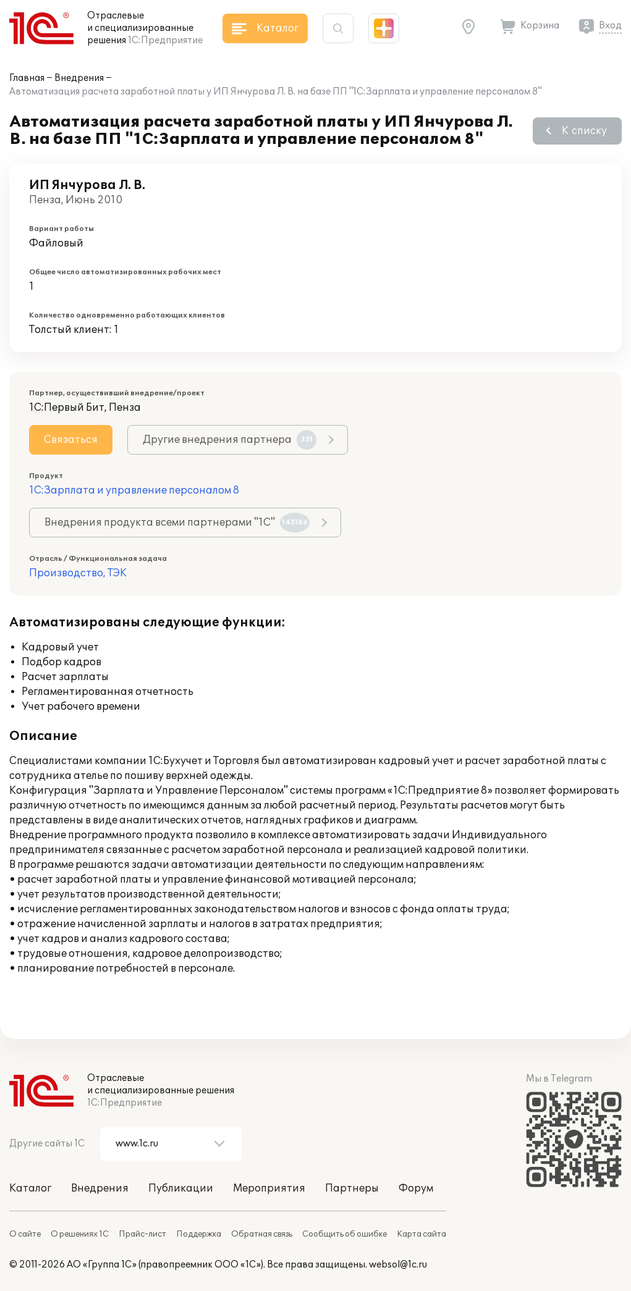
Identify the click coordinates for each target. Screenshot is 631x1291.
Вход (610, 25)
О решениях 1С (80, 1234)
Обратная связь (261, 1234)
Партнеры (352, 1188)
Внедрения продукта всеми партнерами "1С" (177, 522)
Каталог (30, 1188)
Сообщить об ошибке (344, 1234)
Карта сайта (421, 1234)
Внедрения (79, 78)
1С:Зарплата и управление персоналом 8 (134, 490)
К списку (584, 131)
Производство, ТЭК (78, 573)
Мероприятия (269, 1188)
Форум (416, 1188)
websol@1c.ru (398, 1264)
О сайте (25, 1234)
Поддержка (198, 1234)
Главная (26, 78)
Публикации (180, 1188)
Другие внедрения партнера (229, 440)
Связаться (71, 440)
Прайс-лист (142, 1234)
